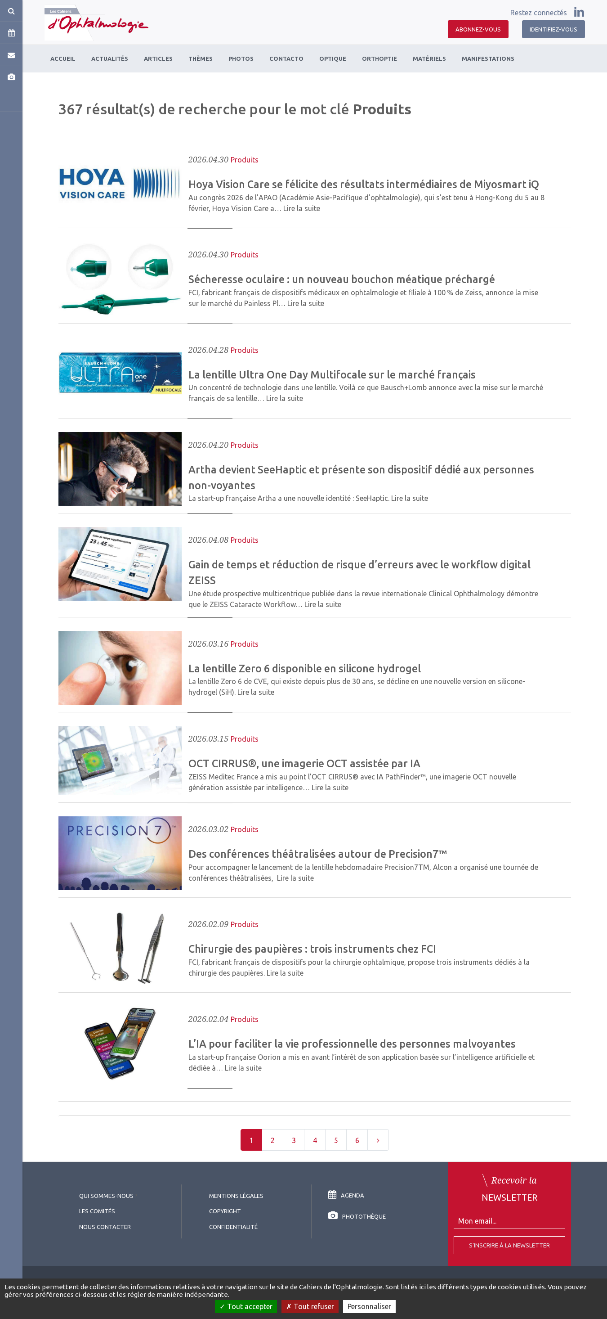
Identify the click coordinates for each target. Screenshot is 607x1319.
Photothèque (357, 1216)
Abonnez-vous (478, 29)
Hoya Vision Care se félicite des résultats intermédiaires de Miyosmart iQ (363, 184)
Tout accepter (245, 1306)
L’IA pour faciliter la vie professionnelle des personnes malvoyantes (352, 1043)
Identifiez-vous (553, 29)
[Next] (378, 1140)
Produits (245, 160)
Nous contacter (105, 1227)
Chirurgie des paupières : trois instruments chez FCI (312, 948)
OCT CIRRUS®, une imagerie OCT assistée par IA (304, 763)
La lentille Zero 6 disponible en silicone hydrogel (304, 668)
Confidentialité (233, 1227)
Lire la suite (301, 208)
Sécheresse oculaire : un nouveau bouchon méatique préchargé (341, 279)
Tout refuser (310, 1306)
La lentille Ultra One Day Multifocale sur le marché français (332, 374)
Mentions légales (236, 1196)
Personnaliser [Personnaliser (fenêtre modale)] (369, 1306)
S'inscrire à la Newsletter (509, 1245)
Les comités (97, 1211)
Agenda (346, 1195)
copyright (225, 1211)
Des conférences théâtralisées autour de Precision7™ (317, 854)
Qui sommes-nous (106, 1196)
